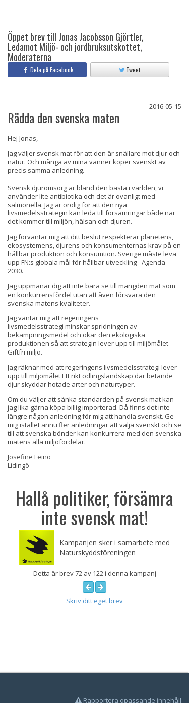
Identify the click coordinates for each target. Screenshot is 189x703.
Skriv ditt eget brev (94, 600)
